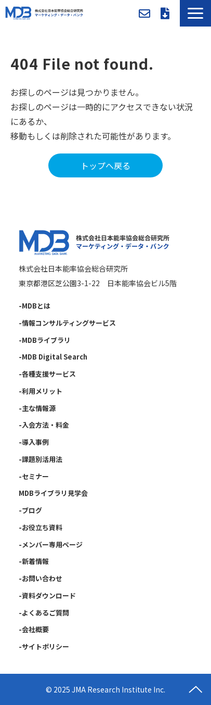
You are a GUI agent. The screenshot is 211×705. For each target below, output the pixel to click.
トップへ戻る (105, 165)
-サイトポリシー (44, 646)
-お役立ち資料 (40, 527)
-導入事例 (34, 442)
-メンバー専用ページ (51, 544)
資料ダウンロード (165, 13)
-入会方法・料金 (44, 425)
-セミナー (34, 476)
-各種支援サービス (47, 374)
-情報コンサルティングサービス (67, 323)
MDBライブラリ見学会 (53, 493)
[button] (195, 13)
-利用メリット (40, 391)
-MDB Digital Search (53, 357)
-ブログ (30, 510)
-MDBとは (34, 306)
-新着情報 (34, 561)
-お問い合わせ (40, 578)
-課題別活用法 (40, 459)
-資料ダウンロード (47, 595)
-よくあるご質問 (44, 613)
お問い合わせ (144, 13)
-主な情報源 (37, 408)
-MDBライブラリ (45, 340)
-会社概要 (34, 629)
